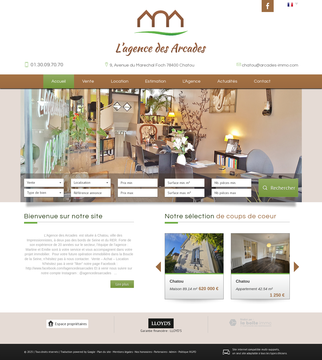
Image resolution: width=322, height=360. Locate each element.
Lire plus (122, 284)
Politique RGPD (187, 352)
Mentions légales (123, 352)
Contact (262, 81)
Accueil (58, 81)
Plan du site (104, 352)
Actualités (227, 81)
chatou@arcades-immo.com (270, 65)
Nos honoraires (143, 352)
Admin (173, 352)
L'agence (192, 81)
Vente (88, 81)
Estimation (155, 81)
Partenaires (160, 352)
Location (119, 81)
